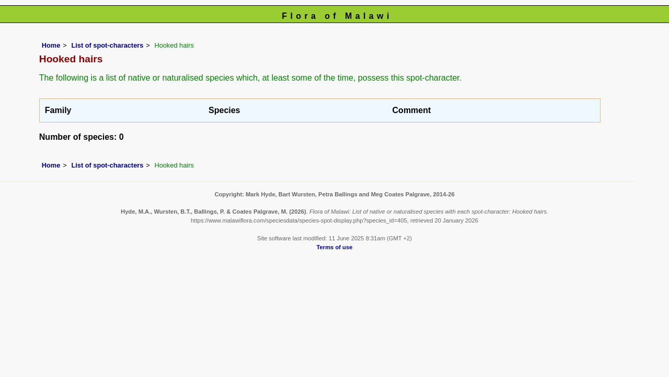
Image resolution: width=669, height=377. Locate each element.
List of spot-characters (107, 45)
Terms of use (335, 247)
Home (51, 45)
